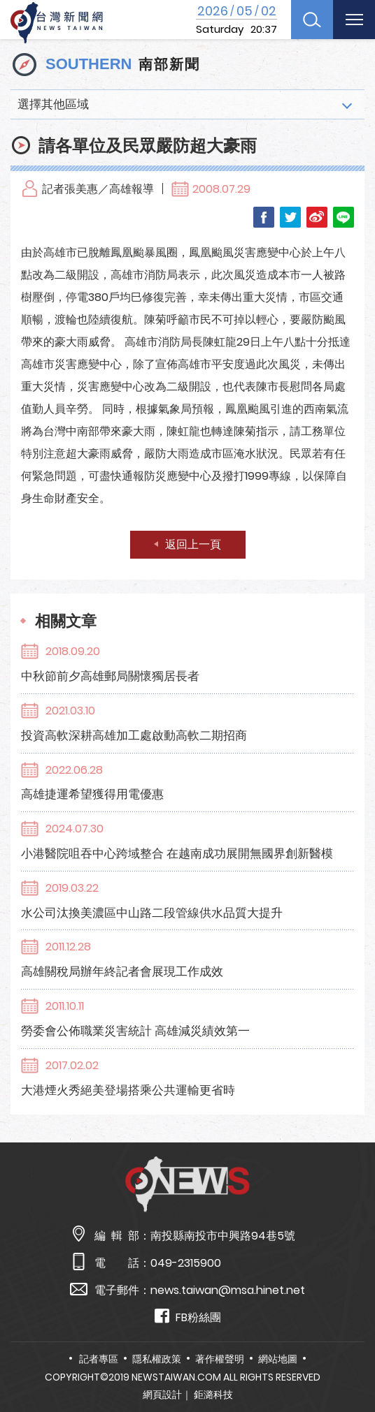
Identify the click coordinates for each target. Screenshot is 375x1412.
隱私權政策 (156, 1359)
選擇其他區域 (53, 104)
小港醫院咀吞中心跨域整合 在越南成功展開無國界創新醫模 (177, 853)
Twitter (290, 217)
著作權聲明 (219, 1359)
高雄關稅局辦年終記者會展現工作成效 (122, 971)
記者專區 (98, 1359)
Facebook (263, 217)
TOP (350, 1360)
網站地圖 (277, 1359)
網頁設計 (162, 1395)
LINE (343, 217)
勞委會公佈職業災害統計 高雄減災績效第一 (135, 1030)
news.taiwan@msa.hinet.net (227, 1290)
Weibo (316, 217)
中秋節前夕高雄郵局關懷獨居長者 (110, 676)
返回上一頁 (193, 544)
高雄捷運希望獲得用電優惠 (92, 794)
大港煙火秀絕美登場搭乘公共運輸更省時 (128, 1090)
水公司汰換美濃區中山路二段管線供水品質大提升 (152, 912)
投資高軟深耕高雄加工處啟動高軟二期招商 (134, 735)
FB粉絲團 (188, 1316)
